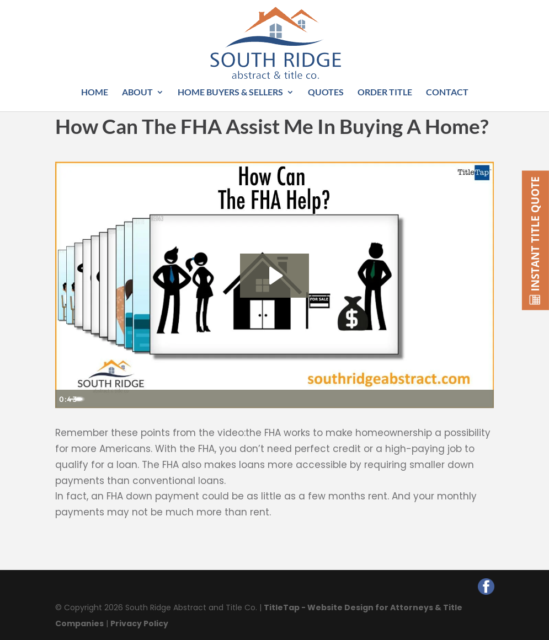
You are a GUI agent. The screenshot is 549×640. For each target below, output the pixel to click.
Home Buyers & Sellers (230, 92)
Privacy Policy (139, 623)
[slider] (262, 399)
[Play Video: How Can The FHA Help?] (274, 276)
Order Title (385, 92)
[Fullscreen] (483, 399)
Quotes (326, 92)
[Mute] (439, 399)
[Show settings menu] (461, 399)
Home (94, 92)
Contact (447, 92)
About (137, 92)
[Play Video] (66, 399)
